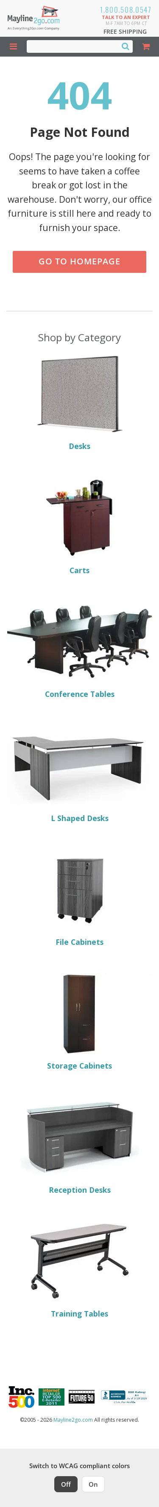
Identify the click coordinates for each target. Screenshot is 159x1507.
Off (66, 1484)
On (93, 1484)
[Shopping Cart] (146, 47)
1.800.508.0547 (126, 9)
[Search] (125, 46)
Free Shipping (125, 31)
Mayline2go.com (73, 1419)
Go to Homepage (79, 261)
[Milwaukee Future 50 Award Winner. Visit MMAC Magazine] (82, 1397)
